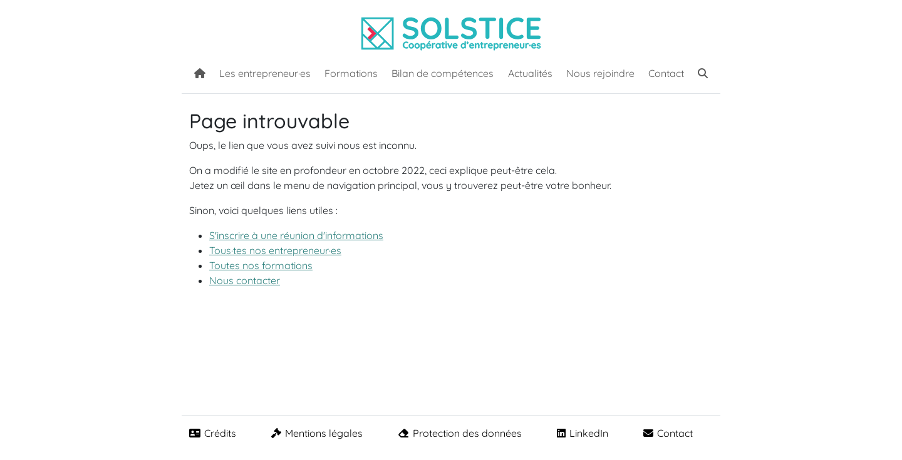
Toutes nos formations (261, 265)
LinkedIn (582, 433)
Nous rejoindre (600, 73)
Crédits (212, 433)
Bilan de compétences (442, 73)
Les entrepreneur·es (265, 73)
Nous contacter (244, 280)
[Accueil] (199, 72)
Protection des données (460, 433)
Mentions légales (317, 433)
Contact (666, 73)
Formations (351, 73)
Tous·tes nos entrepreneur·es (275, 250)
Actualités (530, 73)
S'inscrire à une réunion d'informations (296, 235)
